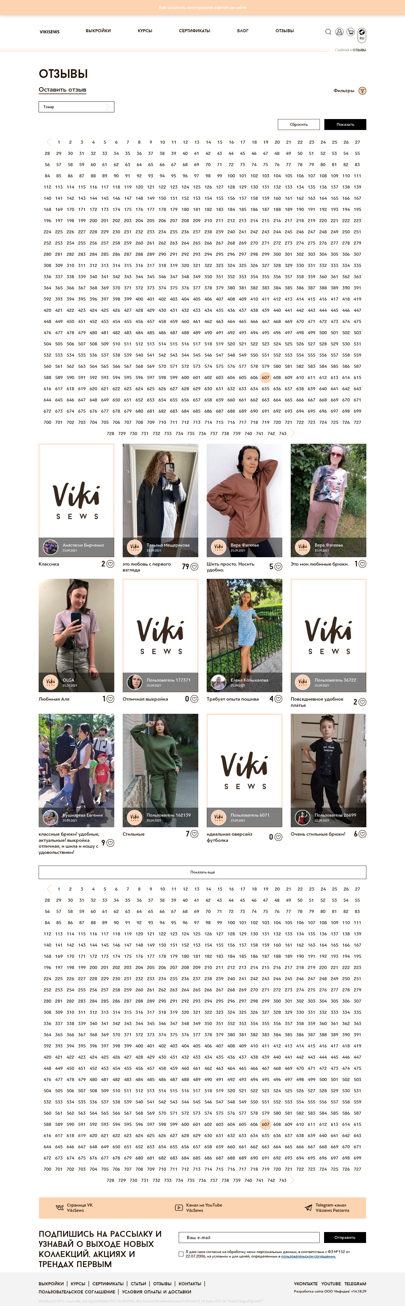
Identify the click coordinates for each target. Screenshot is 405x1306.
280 (47, 254)
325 (242, 265)
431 (174, 310)
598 (162, 377)
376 (185, 288)
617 (59, 388)
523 (265, 344)
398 (116, 299)
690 (254, 411)
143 (82, 198)
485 (151, 332)
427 (128, 310)
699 (357, 411)
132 (277, 187)
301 (288, 254)
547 (220, 355)
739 (237, 433)
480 (93, 332)
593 (105, 377)
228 (93, 231)
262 (162, 243)
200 (93, 220)
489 (197, 332)
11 (173, 142)
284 (93, 254)
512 (139, 344)
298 (254, 254)
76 (277, 164)
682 (162, 411)
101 (242, 175)
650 (116, 400)
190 (300, 209)
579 (265, 366)
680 (139, 411)
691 (265, 411)
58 (70, 164)
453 (105, 321)
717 (242, 422)
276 (323, 243)
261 (151, 243)
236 (185, 231)
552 (277, 355)
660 (231, 400)
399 (128, 299)
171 (82, 209)
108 (323, 175)
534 (70, 355)
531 (357, 344)
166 (346, 198)
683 (174, 411)
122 (162, 187)
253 (59, 243)
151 (174, 198)
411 (265, 299)
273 (288, 243)
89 (104, 175)
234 (162, 231)
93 (150, 175)
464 (231, 321)
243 (265, 231)
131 (265, 187)
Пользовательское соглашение (77, 1292)
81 (334, 164)
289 (151, 254)
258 (116, 243)
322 (208, 265)
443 (311, 310)
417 (334, 299)
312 (93, 265)
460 (185, 321)
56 (47, 164)
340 (93, 276)
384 (277, 288)
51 (311, 153)
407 (220, 299)
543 (174, 355)
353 (242, 276)
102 (254, 175)
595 (128, 377)
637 (288, 388)
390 (346, 288)
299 (265, 254)
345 (151, 276)
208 (185, 220)
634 (254, 388)
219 (311, 220)
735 (191, 433)
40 (185, 153)
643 (357, 388)
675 (82, 411)
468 (277, 321)
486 (162, 332)
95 (173, 175)
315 (128, 265)
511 (128, 344)
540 (139, 355)
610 (300, 377)
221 (334, 220)
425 (105, 310)
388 (323, 288)
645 (59, 400)
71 (219, 164)
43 (219, 153)
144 (93, 198)
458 (162, 321)
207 (174, 220)
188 (277, 209)
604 (231, 377)
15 (219, 142)
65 (150, 164)
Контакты (190, 1284)
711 (174, 422)
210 (208, 220)
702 (70, 422)
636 (277, 388)
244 (277, 231)
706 (116, 422)
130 (254, 187)
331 (311, 265)
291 (174, 254)
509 (105, 344)
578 (254, 366)
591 (82, 377)
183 (220, 209)
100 (231, 175)
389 (334, 288)
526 (300, 344)
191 (311, 209)
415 (311, 299)
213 (242, 220)
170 (70, 209)
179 (174, 209)
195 (357, 209)
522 (254, 344)
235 (174, 231)
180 (185, 209)
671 (357, 400)
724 (323, 422)
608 (277, 377)
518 (208, 344)
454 (116, 321)
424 (93, 310)
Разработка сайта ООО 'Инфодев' (322, 1291)
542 (162, 355)
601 (197, 377)
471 (311, 321)
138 (346, 187)
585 (334, 366)
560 (47, 366)
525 (288, 344)
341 (105, 276)
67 (173, 164)
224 (47, 231)
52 (322, 153)
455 (128, 321)
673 (59, 411)
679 (128, 411)
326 (254, 265)
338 (70, 276)
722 (300, 422)
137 (334, 187)
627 (174, 388)
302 (300, 254)
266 (208, 243)
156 (231, 198)
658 (208, 400)
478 (70, 332)
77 (288, 164)
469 (288, 321)
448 (47, 321)
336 (47, 276)
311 (82, 265)
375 (174, 288)
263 (174, 243)
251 (357, 231)
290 (162, 254)
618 (70, 388)
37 (150, 153)
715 (220, 422)
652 (139, 400)
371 (128, 288)
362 (346, 276)
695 (311, 411)
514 (162, 344)
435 (220, 310)
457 (151, 321)
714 (208, 422)
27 (357, 142)
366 (70, 288)
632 (231, 388)
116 (93, 187)
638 (300, 388)
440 (277, 310)
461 (197, 321)
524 (277, 344)
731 (145, 433)
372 (139, 288)
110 (346, 175)
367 (82, 288)
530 (346, 344)
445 (334, 310)
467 (265, 321)
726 (346, 422)
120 (139, 187)
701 (59, 422)
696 (323, 411)
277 (334, 243)
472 (323, 321)
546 (208, 355)
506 (70, 344)
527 (311, 344)
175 (128, 209)
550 (254, 355)
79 (311, 164)
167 (357, 198)
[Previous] (47, 142)
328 (277, 265)
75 (265, 164)
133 (288, 187)
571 (174, 366)
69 (196, 164)
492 (231, 332)
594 (116, 377)
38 (162, 153)
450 (70, 321)
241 (242, 231)
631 (220, 388)
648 (93, 400)
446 (346, 310)
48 (277, 153)
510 (116, 344)
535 (82, 355)
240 (231, 231)
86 (70, 175)
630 (208, 388)
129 (242, 187)
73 (242, 164)
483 (128, 332)
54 (345, 153)
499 (311, 332)
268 (231, 243)
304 (323, 254)
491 (220, 332)
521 (242, 344)
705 (105, 422)
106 (300, 175)
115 (82, 187)
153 (197, 198)
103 (265, 175)
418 (346, 299)
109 (334, 175)
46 (254, 153)
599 (174, 377)
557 (334, 355)
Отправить (344, 1237)
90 (116, 175)
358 (300, 276)
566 (116, 366)
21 (288, 142)
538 (116, 355)
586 (346, 366)
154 (208, 198)
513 (151, 344)
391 (357, 288)
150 (162, 198)
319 (174, 265)
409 (242, 299)
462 (208, 321)
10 (162, 142)
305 (334, 254)
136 (323, 187)
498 (300, 332)
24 (323, 142)
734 (179, 433)
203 (128, 220)
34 (116, 153)
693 (288, 411)
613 (334, 377)
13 (196, 142)
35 (127, 153)
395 (82, 299)
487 (174, 332)
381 (242, 288)
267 (220, 243)
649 (105, 400)
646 (70, 400)
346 (162, 276)
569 (151, 366)
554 (300, 355)
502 (346, 332)
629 (197, 388)
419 (357, 299)
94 (162, 175)
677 (105, 411)
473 (334, 321)
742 (271, 433)
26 (346, 142)
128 (231, 187)
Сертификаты (194, 31)
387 (311, 288)
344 (139, 276)
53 (334, 153)
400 (139, 299)
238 (208, 231)
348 (185, 276)
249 (334, 231)
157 (242, 198)
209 (197, 220)
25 (334, 142)
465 (242, 321)
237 (197, 231)
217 (288, 220)
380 (231, 288)
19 (265, 142)
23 (311, 142)
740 (248, 433)
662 (254, 400)
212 (231, 220)
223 (357, 220)
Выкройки (98, 31)
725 (334, 422)
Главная (342, 50)
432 (185, 310)
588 (47, 377)
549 (242, 355)
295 (220, 254)
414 (300, 299)
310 (70, 265)
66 (162, 164)
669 (334, 400)
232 (139, 231)
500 (323, 332)
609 (288, 377)
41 (196, 153)
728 (110, 433)
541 (151, 355)
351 (220, 276)
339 (82, 276)
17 (242, 142)
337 (59, 276)
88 (93, 175)
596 (139, 377)
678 (116, 411)
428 (139, 310)
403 (174, 299)
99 (219, 175)
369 (105, 288)
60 (93, 164)
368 (93, 288)
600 (185, 377)
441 (288, 310)
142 (70, 198)
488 (185, 332)
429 (151, 310)
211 (220, 220)
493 (242, 332)
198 (70, 220)
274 (300, 243)
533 (59, 355)
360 (323, 276)
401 (151, 299)
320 (185, 265)
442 (300, 310)
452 (93, 321)
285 (105, 254)
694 (300, 411)
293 (197, 254)
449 (59, 321)
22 (300, 142)
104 (277, 175)
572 (185, 366)
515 (174, 344)
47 (265, 153)
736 (202, 433)
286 (116, 254)
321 (197, 265)
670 (346, 400)
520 (231, 344)
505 (59, 344)
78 (299, 164)
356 (277, 276)
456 (139, 321)
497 (288, 332)
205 (151, 220)
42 (208, 153)
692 (277, 411)
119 (128, 187)
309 (59, 265)
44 (231, 153)
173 (105, 209)
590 (70, 377)
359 (311, 276)
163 (311, 198)
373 (151, 288)
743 (283, 433)
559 (357, 355)
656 (185, 400)
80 (322, 164)
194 (346, 209)
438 (254, 310)
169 (59, 209)
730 (133, 433)
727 (357, 422)
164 (323, 198)
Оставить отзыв (62, 89)
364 (47, 288)
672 (47, 411)
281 (59, 254)
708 (139, 422)
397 (105, 299)
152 (185, 198)
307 (357, 254)
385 (288, 288)
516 (185, 344)
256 (93, 243)
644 (47, 400)
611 (311, 377)
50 (299, 153)
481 (105, 332)
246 (300, 231)
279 (357, 243)
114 (70, 187)
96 (185, 175)
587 (357, 366)
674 (70, 411)
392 (47, 299)
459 (174, 321)
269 (242, 243)
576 (231, 366)
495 (265, 332)
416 (323, 299)
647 (82, 400)
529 (334, 344)
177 (151, 209)
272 (277, 243)
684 (185, 411)
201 (105, 220)
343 (128, 276)
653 (151, 400)
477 (59, 332)
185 (242, 209)
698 (346, 411)
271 (265, 243)
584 (323, 366)
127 (220, 187)
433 (197, 310)
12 (185, 142)
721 (288, 422)
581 (288, 366)
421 (59, 310)
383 (265, 288)
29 (58, 153)
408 (231, 299)
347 (174, 276)
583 (311, 366)
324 (231, 265)
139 (357, 187)
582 (300, 366)
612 (323, 377)
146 (116, 198)
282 (70, 254)
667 (311, 400)
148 (139, 198)
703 (82, 422)
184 (231, 209)
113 (59, 187)
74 (254, 164)
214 (254, 220)
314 (116, 265)
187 (265, 209)
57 (58, 164)
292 (185, 254)
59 (81, 164)
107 (311, 175)
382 (254, 288)
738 (225, 433)
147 (128, 198)
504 (47, 344)
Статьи (138, 1284)
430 (162, 310)
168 (47, 209)
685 (197, 411)
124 (185, 187)
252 (47, 243)
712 (185, 422)
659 (220, 400)
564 (93, 366)
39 (173, 153)
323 (220, 265)
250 (346, 231)
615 (357, 377)
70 (208, 164)
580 (277, 366)
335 (357, 265)
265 (197, 243)
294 (208, 254)
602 (208, 377)
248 (323, 231)
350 (208, 276)
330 (300, 265)
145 (105, 198)
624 (139, 388)
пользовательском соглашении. (308, 1256)
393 (59, 299)
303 (311, 254)
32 (93, 153)
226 (70, 231)
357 (288, 276)
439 (265, 310)
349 (197, 276)
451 (82, 321)
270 (254, 243)
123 (174, 187)
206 (162, 220)
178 (162, 209)
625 (151, 388)
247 (311, 231)
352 (231, 276)
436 (231, 310)
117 (105, 187)
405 (197, 299)
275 (311, 243)
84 (47, 175)
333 (334, 265)
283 (82, 254)
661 (242, 400)
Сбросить (299, 124)
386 (300, 288)
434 (208, 310)
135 (311, 187)
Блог (243, 31)
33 (104, 153)
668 (323, 400)
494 (254, 332)
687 (220, 411)
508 (93, 344)
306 (346, 254)
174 (116, 209)
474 (346, 321)
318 (162, 265)
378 (208, 288)
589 (59, 377)
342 (116, 276)
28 (47, 153)
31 (81, 153)
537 (105, 355)
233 (151, 231)
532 (47, 355)
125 (197, 187)
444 (323, 310)
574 (208, 366)
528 (323, 344)
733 (168, 433)
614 (346, 377)
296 (231, 254)
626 (162, 388)
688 (231, 411)
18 (254, 142)
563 (82, 366)
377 (197, 288)
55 (357, 153)
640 (323, 388)
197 (59, 220)
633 (242, 388)
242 (254, 231)
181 (197, 209)
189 (288, 209)
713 (197, 422)
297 (242, 254)
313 (105, 265)
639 (311, 388)
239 (220, 231)
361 (334, 276)
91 (127, 175)
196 (47, 220)
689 (242, 411)
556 (323, 355)
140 (47, 198)
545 (197, 355)
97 (196, 175)
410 (254, 299)
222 (346, 220)
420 (47, 310)
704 (93, 422)
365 (59, 288)
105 (288, 175)
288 (139, 254)
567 (128, 366)
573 (197, 366)
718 (254, 422)
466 (254, 321)
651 (128, 400)
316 (139, 265)
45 (242, 153)
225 (59, 231)
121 (151, 187)
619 (82, 388)
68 (185, 164)
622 (116, 388)
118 (116, 187)
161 (288, 198)
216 (277, 220)
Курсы (145, 31)
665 (288, 400)
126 (208, 187)
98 (208, 175)
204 (139, 220)
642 (346, 388)
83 (357, 164)
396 (93, 299)
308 (47, 265)
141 (59, 198)
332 (323, 265)
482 (116, 332)
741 (260, 433)
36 (139, 153)
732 (156, 433)
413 (288, 299)
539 (128, 355)
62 (116, 164)
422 (70, 310)
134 (300, 187)
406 (208, 299)
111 (357, 175)
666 (300, 400)
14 (208, 142)
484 (139, 332)
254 (70, 243)
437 (242, 310)
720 (277, 422)
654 (162, 400)
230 (116, 231)
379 (220, 288)
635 (265, 388)
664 (277, 400)
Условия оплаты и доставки (156, 1292)
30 (70, 153)
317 (151, 265)
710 (162, 422)
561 (59, 366)
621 (105, 388)
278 (346, 243)
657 (197, 400)
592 (93, 377)
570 (162, 366)
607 (265, 377)
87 (81, 175)
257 (105, 243)
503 (357, 332)
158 (254, 198)
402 (162, 299)
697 (334, 411)
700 (47, 422)
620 (93, 388)
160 (277, 198)
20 (277, 142)
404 (185, 299)
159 (265, 198)
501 (334, 332)
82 (345, 164)
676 (93, 411)
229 (105, 231)
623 (128, 388)
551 (265, 355)
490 (208, 332)
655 (174, 400)
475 (357, 321)
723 (311, 422)
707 (128, 422)
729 (122, 433)
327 (265, 265)
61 (104, 164)
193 (334, 209)
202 (116, 220)
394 (70, 299)
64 (139, 164)
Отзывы (285, 31)
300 (277, 254)
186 (254, 209)
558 (346, 355)
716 (231, 422)
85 (58, 175)
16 (231, 142)
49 (288, 153)
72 (231, 164)
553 (288, 355)
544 (185, 355)
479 (82, 332)
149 (151, 198)
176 (139, 209)
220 (323, 220)
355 (265, 276)
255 (82, 243)
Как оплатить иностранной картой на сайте (202, 7)
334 (346, 265)
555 (311, 355)
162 (300, 198)
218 (300, 220)
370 (116, 288)
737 (214, 433)
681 (151, 411)
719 (265, 422)
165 (334, 198)
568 (139, 366)
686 (208, 411)
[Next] (294, 433)
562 (70, 366)
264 (185, 243)
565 (105, 366)
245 (288, 231)
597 (151, 377)
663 (265, 400)
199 (82, 220)
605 (242, 377)
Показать (345, 124)
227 (82, 231)
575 (220, 366)
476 (47, 332)
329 (288, 265)
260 (139, 243)
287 (128, 254)
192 (323, 209)
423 (82, 310)
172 (93, 209)
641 (334, 388)
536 (93, 355)
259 (128, 243)
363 (357, 276)
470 (300, 321)
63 (127, 164)
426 (116, 310)
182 (208, 209)
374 (162, 288)
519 (220, 344)
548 (231, 355)
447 (357, 310)
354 (254, 276)
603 (220, 377)
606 (254, 377)
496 (277, 332)
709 (151, 422)
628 (185, 388)
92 (139, 175)
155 (220, 198)
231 (128, 231)
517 (197, 344)
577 (242, 366)
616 (47, 388)
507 (82, 344)
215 (265, 220)
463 (220, 321)
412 (277, 299)
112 (47, 187)
